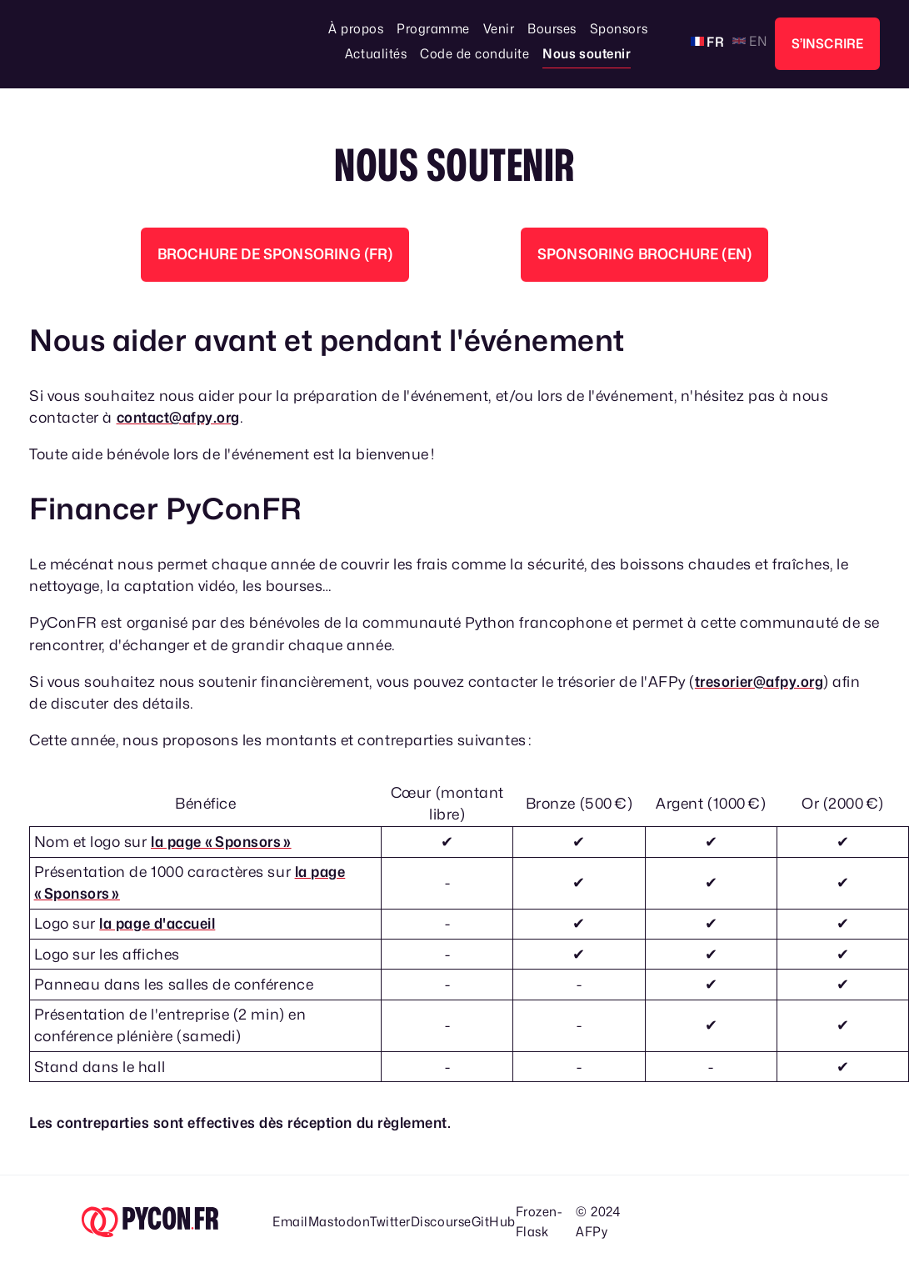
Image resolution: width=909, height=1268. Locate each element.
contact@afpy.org (178, 417)
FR (714, 42)
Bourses (552, 29)
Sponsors (618, 29)
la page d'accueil (157, 923)
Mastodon (339, 1222)
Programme (433, 29)
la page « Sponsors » (221, 841)
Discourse (441, 1222)
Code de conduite (474, 54)
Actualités (376, 54)
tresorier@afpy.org (759, 681)
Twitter (390, 1222)
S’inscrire (828, 44)
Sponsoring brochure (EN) (644, 254)
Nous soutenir (586, 54)
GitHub (494, 1222)
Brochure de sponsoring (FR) (275, 254)
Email (290, 1222)
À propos (355, 29)
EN (756, 41)
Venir (499, 29)
